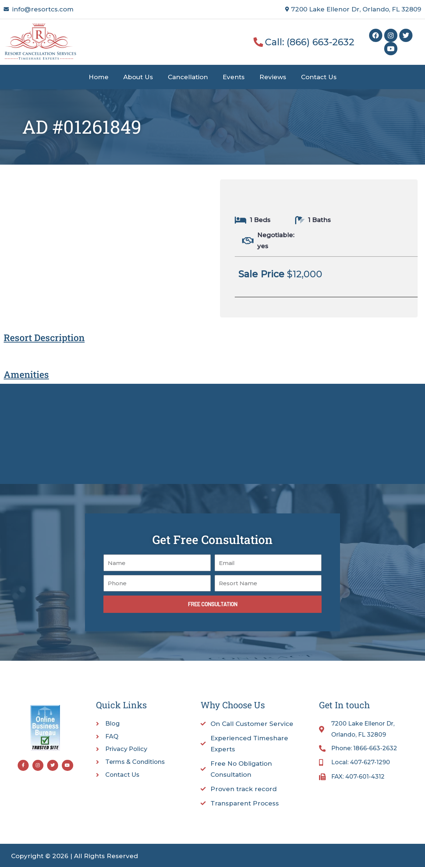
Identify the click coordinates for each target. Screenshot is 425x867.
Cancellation (188, 77)
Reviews (272, 77)
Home (99, 77)
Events (234, 77)
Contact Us (319, 77)
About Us (138, 77)
